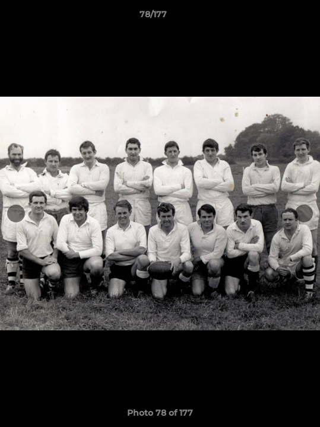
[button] (277, 17)
